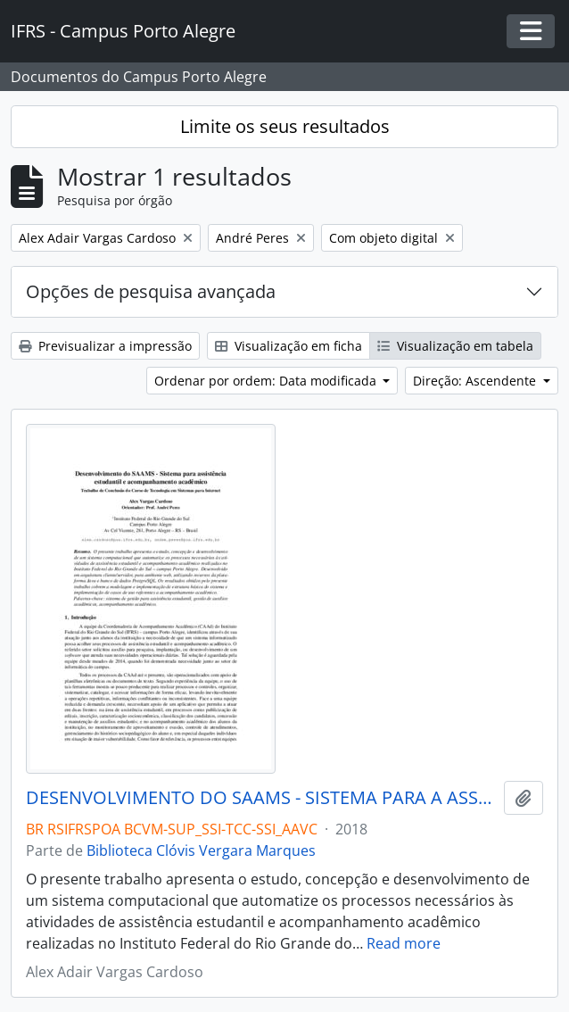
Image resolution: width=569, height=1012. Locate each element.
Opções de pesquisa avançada (151, 291)
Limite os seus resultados (285, 126)
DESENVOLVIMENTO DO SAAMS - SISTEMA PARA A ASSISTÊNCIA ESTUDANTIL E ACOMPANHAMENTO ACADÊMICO (261, 798)
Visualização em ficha (288, 345)
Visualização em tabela (455, 345)
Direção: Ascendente (476, 380)
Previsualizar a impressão (105, 345)
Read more (404, 943)
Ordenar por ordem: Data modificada (267, 380)
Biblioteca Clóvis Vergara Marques (201, 850)
